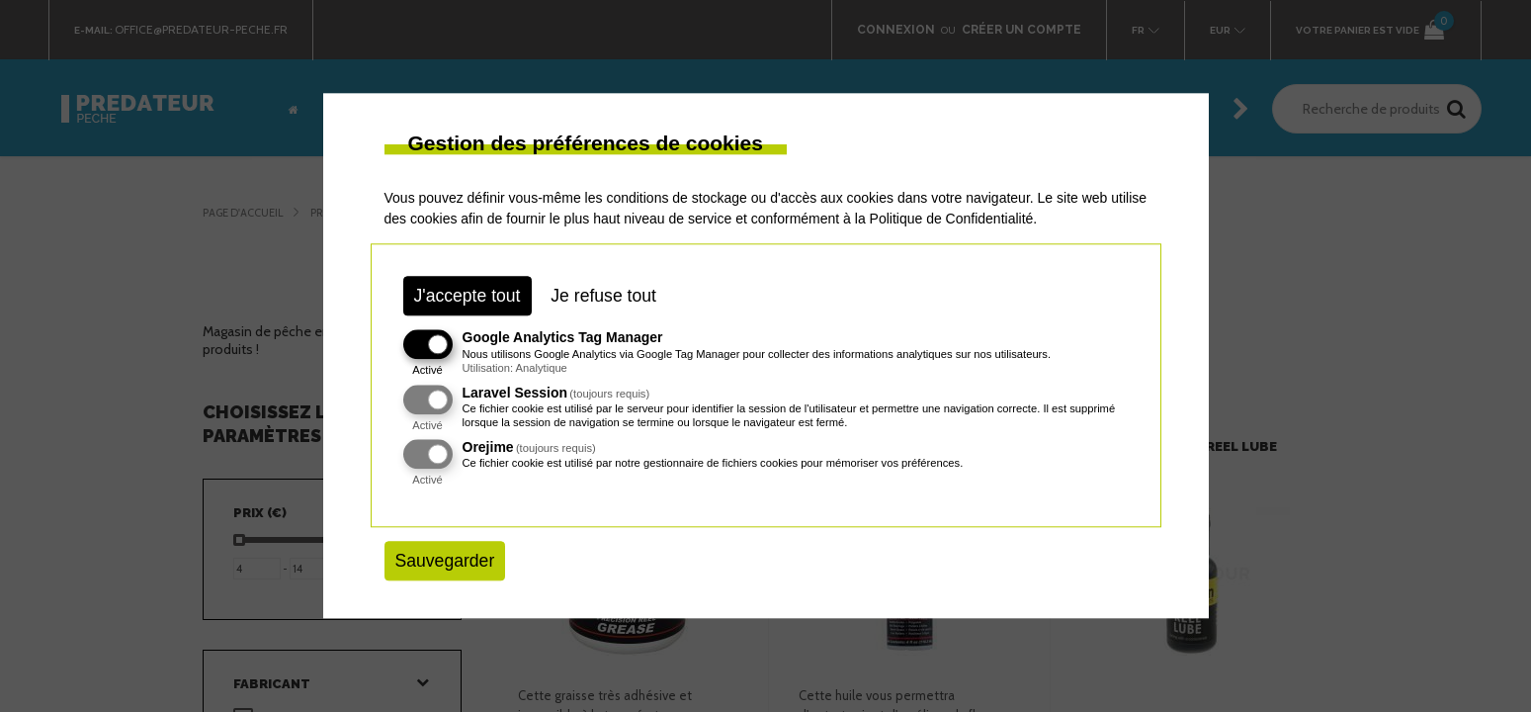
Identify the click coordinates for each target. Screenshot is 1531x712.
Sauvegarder (445, 561)
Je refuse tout (603, 296)
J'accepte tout (467, 296)
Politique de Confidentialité (952, 218)
